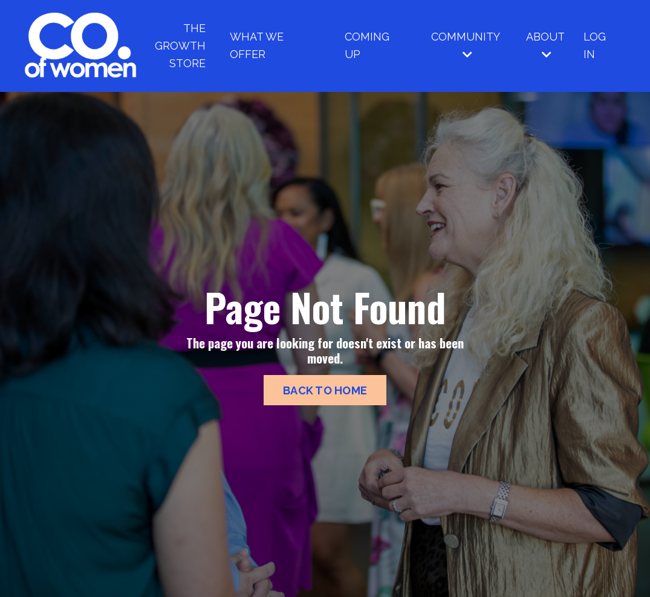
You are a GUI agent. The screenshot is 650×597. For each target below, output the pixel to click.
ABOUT (545, 45)
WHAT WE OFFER (257, 45)
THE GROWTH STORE (180, 46)
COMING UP (367, 45)
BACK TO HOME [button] (325, 390)
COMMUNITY (465, 45)
